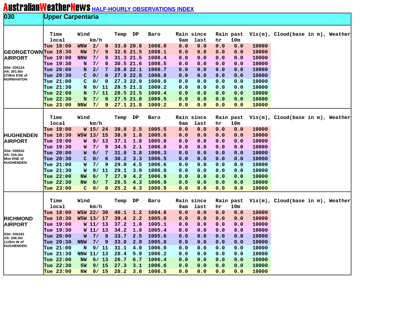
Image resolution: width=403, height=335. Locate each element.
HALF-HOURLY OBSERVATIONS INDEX (143, 9)
